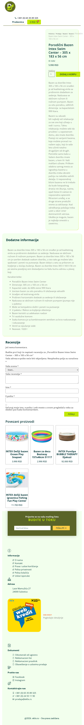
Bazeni (65, 34)
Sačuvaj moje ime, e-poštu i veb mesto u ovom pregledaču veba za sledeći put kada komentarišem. (39, 408)
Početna (51, 34)
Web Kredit (47, 615)
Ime (8, 387)
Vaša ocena (11, 366)
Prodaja (58, 34)
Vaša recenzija (13, 374)
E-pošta (10, 396)
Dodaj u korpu (68, 74)
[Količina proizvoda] (52, 74)
